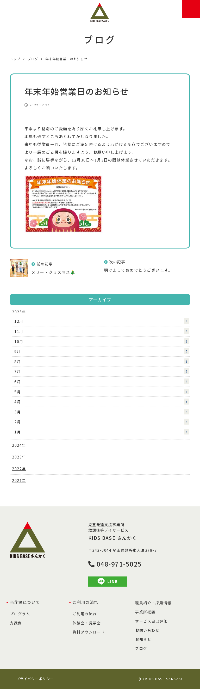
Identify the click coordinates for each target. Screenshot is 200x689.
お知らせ (143, 639)
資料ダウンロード (89, 632)
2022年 (19, 468)
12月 (101, 321)
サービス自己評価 (151, 621)
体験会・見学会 (87, 622)
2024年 (19, 445)
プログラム (20, 613)
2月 (101, 421)
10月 (101, 341)
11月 (101, 331)
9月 (101, 351)
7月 (101, 371)
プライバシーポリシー (35, 678)
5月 (101, 391)
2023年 (19, 457)
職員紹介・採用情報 (153, 602)
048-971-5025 (115, 563)
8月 (101, 361)
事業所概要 (145, 611)
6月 (101, 381)
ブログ (141, 648)
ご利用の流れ (85, 613)
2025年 (19, 311)
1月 (101, 431)
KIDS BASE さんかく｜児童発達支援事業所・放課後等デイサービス (100, 12)
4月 (101, 401)
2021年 (19, 480)
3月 (101, 411)
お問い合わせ (147, 630)
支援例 (16, 622)
